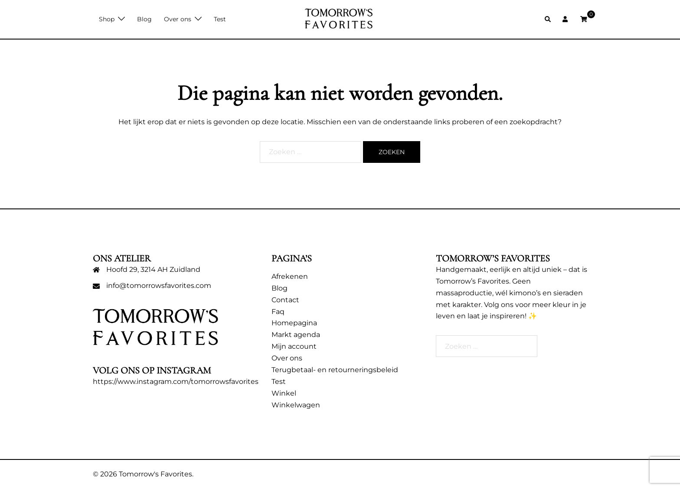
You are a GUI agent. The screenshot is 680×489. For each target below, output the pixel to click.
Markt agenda (295, 334)
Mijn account (294, 346)
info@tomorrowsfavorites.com (158, 285)
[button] (548, 19)
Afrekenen (289, 276)
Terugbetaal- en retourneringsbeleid (334, 370)
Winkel (283, 393)
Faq (277, 311)
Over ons (177, 19)
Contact (285, 300)
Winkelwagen (295, 405)
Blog (144, 19)
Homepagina (294, 323)
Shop (106, 19)
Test (220, 19)
